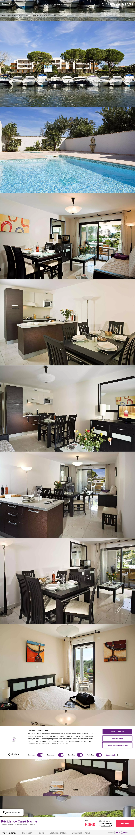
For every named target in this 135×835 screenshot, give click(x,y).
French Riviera (28, 15)
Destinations (48, 4)
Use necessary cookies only (117, 821)
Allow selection (117, 814)
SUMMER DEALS (59, 4)
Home (3, 15)
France (20, 15)
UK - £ (95, 4)
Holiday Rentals (12, 15)
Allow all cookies (117, 807)
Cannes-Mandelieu (40, 15)
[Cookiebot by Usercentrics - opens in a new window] (13, 830)
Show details (111, 831)
